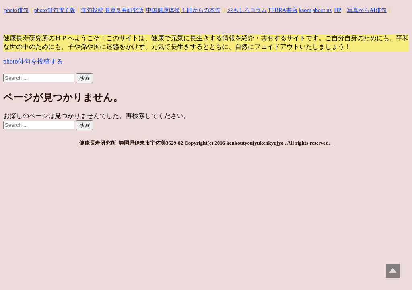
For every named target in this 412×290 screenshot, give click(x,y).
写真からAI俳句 (367, 10)
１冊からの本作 (200, 10)
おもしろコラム (247, 10)
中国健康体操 (163, 10)
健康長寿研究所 (124, 10)
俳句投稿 (92, 10)
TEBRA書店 (282, 10)
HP (337, 10)
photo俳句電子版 (54, 10)
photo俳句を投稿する (33, 61)
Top (393, 271)
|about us (321, 10)
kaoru (305, 10)
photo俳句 (16, 10)
